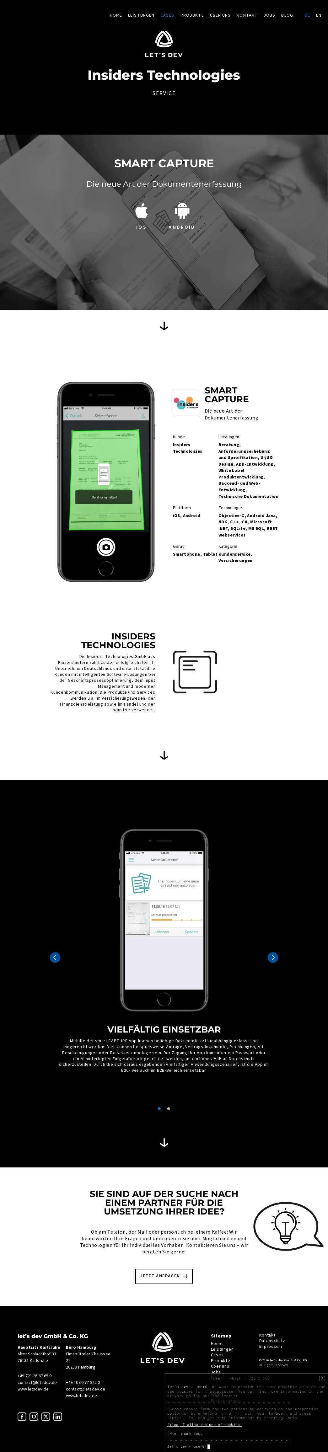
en (318, 15)
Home (116, 15)
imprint (230, 1396)
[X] (322, 1378)
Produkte (192, 15)
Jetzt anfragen (160, 1276)
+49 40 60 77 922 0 (83, 1383)
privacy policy (183, 1396)
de (307, 15)
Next (272, 957)
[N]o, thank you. (184, 1433)
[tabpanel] (164, 949)
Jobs (269, 15)
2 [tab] (169, 1109)
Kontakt (247, 15)
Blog (287, 15)
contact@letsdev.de (37, 1383)
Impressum (270, 1346)
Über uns (220, 15)
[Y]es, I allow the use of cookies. (204, 1425)
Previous (55, 957)
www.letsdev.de (33, 1389)
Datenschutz (272, 1341)
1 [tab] (159, 1109)
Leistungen (141, 15)
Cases (167, 15)
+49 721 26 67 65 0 (35, 1376)
